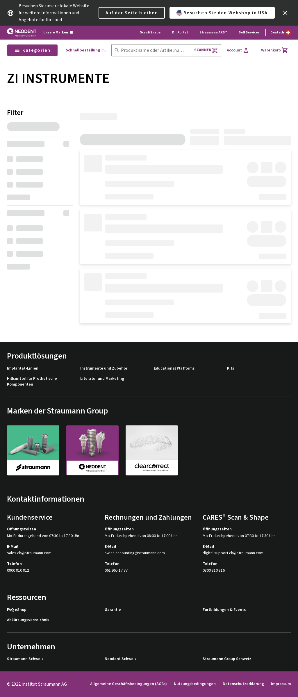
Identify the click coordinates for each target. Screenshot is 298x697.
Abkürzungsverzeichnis (28, 620)
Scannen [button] (206, 50)
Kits (230, 368)
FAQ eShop (16, 610)
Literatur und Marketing (102, 379)
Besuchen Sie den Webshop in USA (222, 13)
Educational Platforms (174, 368)
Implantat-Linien (22, 368)
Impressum (281, 684)
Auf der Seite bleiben (132, 13)
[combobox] (154, 50)
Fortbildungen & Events (224, 610)
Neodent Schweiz (121, 659)
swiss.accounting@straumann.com (135, 553)
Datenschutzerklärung (243, 684)
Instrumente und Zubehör (103, 368)
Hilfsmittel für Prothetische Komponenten (32, 381)
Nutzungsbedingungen (195, 684)
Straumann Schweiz (25, 659)
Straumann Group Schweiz (227, 659)
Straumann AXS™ (213, 32)
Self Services (249, 32)
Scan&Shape (150, 32)
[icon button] (285, 13)
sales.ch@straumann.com (29, 553)
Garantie (113, 610)
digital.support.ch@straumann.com (233, 553)
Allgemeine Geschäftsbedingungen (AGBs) (128, 684)
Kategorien (32, 50)
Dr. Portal (180, 32)
